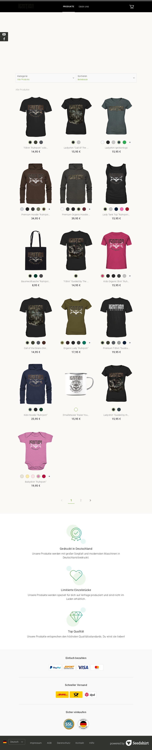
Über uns (84, 6)
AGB (49, 743)
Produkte (68, 6)
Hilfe (92, 743)
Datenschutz (63, 743)
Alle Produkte (22, 89)
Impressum (36, 743)
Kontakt (80, 743)
